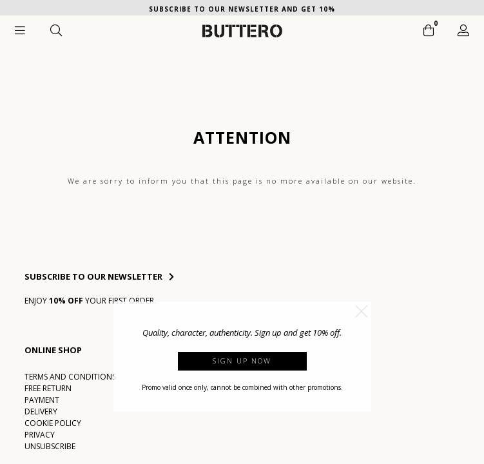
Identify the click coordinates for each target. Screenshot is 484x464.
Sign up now (242, 360)
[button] (361, 311)
